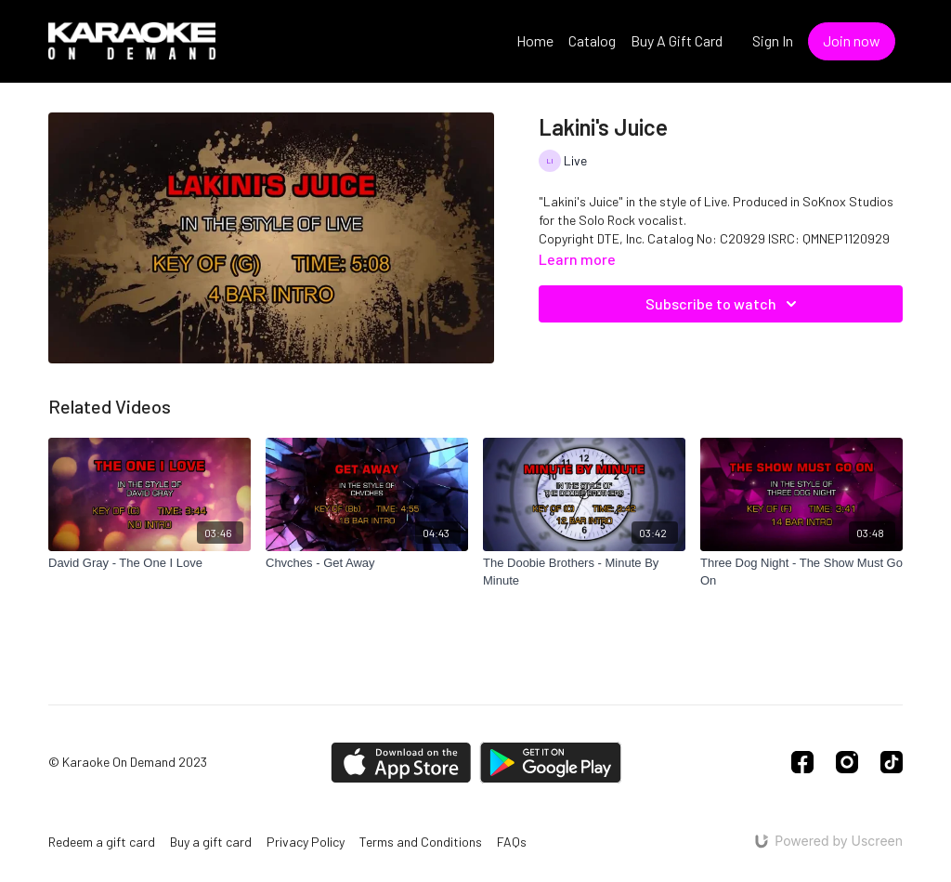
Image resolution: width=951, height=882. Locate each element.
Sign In (772, 40)
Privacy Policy (306, 841)
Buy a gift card (211, 841)
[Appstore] (401, 762)
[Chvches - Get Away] (367, 563)
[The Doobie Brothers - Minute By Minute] (584, 572)
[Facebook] (802, 762)
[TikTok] (891, 762)
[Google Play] (550, 762)
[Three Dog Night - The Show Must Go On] (801, 572)
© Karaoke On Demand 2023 (127, 762)
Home (535, 40)
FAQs (512, 841)
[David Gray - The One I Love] (149, 563)
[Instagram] (847, 762)
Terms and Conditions (420, 841)
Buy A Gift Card (677, 40)
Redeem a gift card (101, 841)
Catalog (592, 40)
